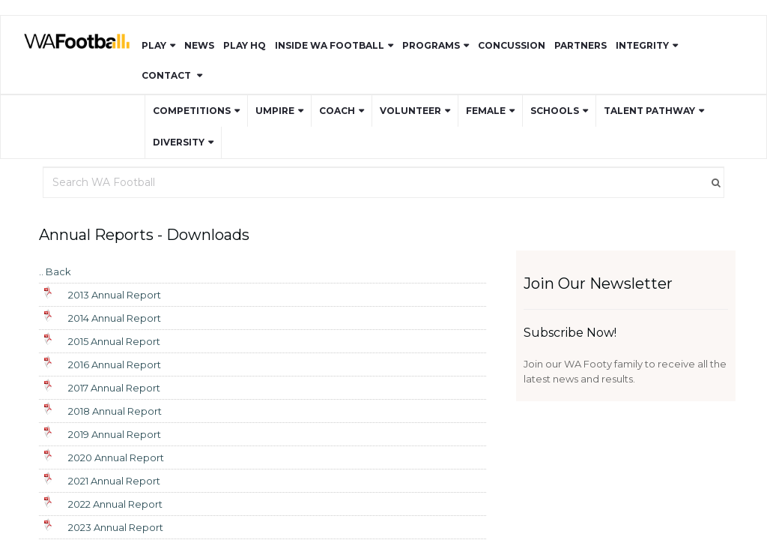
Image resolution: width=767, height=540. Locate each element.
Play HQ (244, 45)
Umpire (274, 110)
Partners (580, 45)
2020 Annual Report (116, 458)
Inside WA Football (329, 45)
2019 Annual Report (114, 434)
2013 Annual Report (114, 295)
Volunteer (410, 110)
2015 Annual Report (114, 341)
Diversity (178, 142)
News (199, 45)
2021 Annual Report (114, 481)
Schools (554, 110)
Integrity (642, 45)
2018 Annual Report (115, 411)
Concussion (511, 45)
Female (486, 110)
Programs (431, 45)
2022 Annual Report (115, 504)
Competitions (192, 110)
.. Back (55, 272)
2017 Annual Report (114, 388)
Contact (167, 75)
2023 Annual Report (115, 527)
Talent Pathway (649, 110)
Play (154, 45)
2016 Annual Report (114, 364)
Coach (337, 110)
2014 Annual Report (114, 318)
